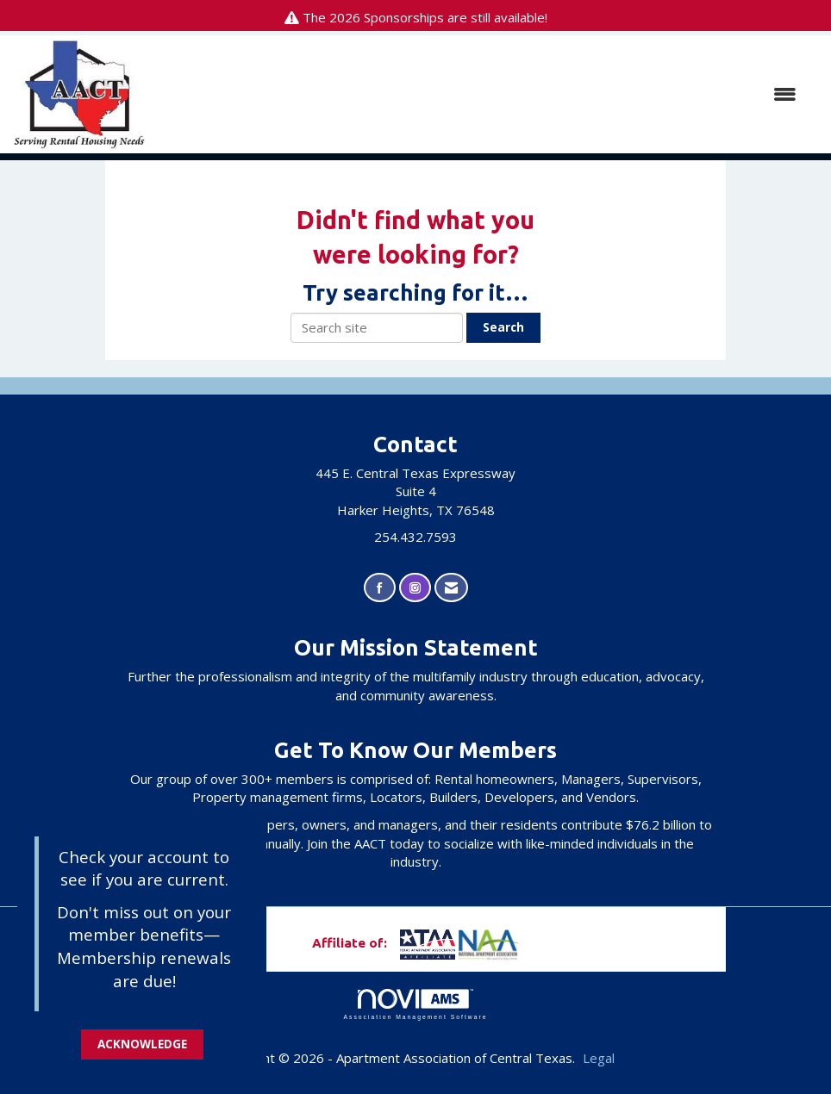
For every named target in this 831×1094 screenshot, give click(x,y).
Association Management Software (415, 1004)
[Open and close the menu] (479, 94)
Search (503, 327)
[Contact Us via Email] (451, 588)
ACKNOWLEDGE (142, 1044)
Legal (599, 1057)
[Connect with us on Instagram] (415, 588)
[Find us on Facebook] (380, 588)
